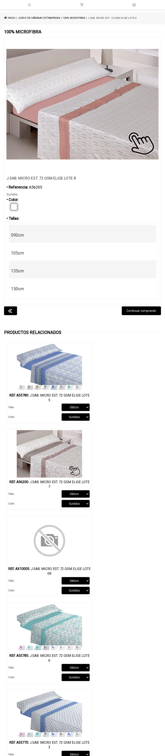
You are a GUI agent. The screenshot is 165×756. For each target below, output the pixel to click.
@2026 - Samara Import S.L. (23, 751)
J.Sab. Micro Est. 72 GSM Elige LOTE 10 (122, 574)
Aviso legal (68, 712)
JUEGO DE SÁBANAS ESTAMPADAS (39, 18)
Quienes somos (16, 712)
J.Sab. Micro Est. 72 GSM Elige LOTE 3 (43, 574)
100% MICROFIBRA (74, 18)
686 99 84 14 (124, 732)
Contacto (12, 726)
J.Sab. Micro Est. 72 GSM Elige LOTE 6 (122, 486)
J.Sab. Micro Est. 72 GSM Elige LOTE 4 (122, 662)
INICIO (9, 18)
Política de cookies (73, 719)
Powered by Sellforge (145, 751)
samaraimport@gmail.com (128, 738)
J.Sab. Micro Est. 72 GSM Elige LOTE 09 (43, 486)
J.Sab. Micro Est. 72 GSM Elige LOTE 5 (43, 397)
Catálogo (12, 719)
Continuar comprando (141, 310)
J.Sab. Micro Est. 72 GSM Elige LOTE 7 (122, 397)
